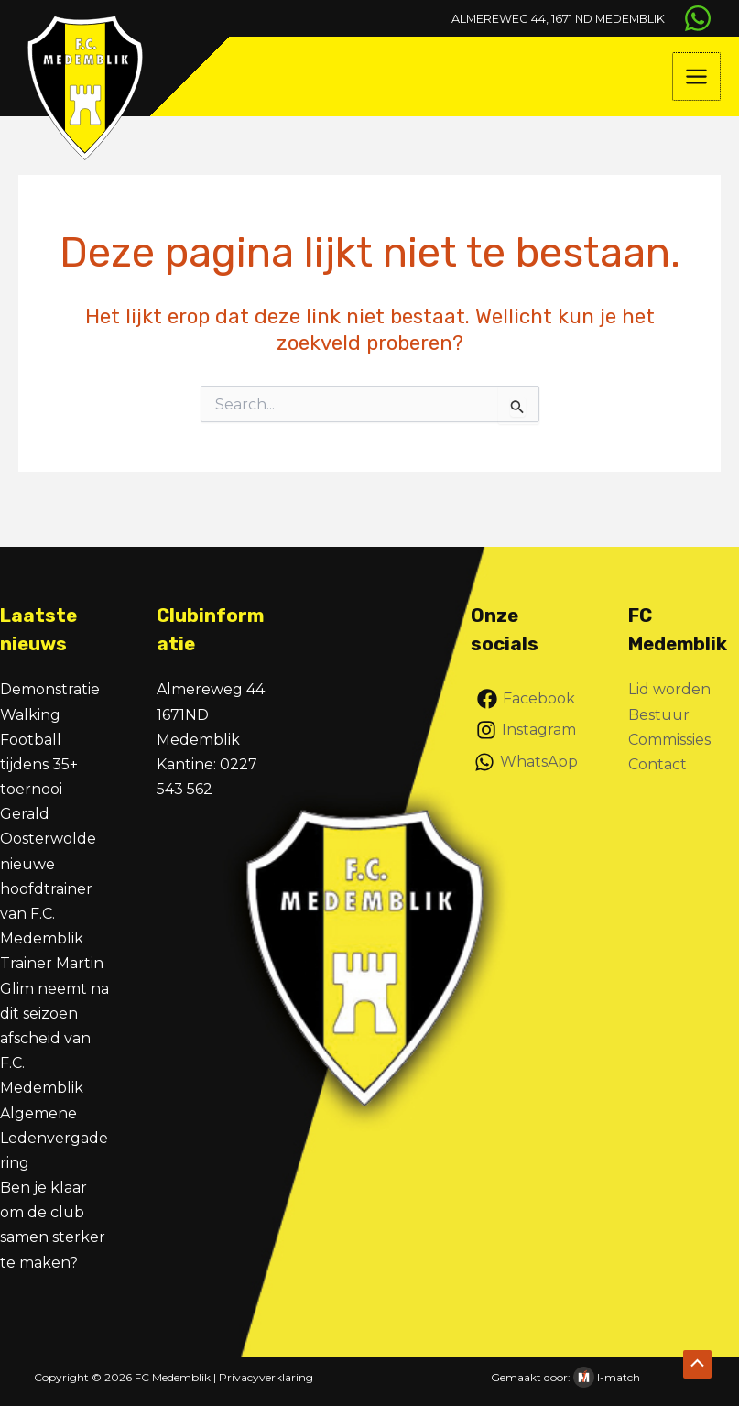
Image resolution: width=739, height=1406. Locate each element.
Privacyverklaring (266, 1377)
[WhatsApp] (693, 18)
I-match (618, 1377)
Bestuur (659, 715)
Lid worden (669, 689)
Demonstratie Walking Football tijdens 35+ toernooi (50, 739)
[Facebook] (526, 699)
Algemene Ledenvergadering (54, 1138)
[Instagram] (526, 730)
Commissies (669, 739)
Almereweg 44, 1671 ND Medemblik (529, 18)
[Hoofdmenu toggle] (697, 84)
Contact (657, 764)
